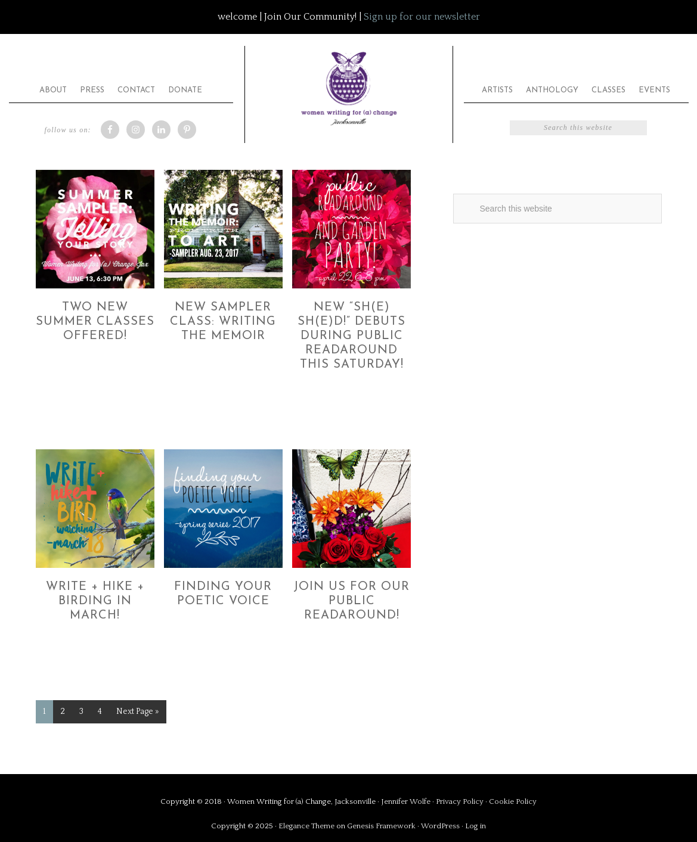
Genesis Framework (381, 826)
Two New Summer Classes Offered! (95, 322)
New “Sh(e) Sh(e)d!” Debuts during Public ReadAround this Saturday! (351, 336)
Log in (475, 826)
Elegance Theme (306, 826)
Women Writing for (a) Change (349, 86)
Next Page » (137, 711)
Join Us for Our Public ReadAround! (351, 601)
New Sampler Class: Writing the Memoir (223, 322)
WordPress (440, 826)
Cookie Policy (513, 801)
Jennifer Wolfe (406, 801)
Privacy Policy (460, 801)
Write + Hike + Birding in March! (95, 601)
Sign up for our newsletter (422, 16)
